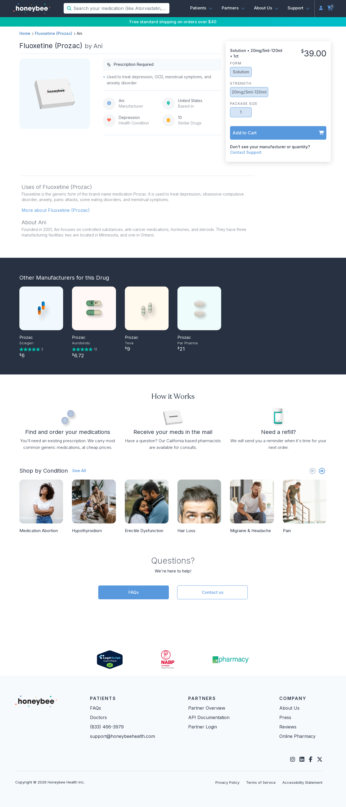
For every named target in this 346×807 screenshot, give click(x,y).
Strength (241, 83)
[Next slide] (322, 471)
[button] (201, 8)
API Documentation (208, 717)
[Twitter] (319, 759)
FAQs (133, 592)
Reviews (287, 727)
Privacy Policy (227, 782)
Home (24, 33)
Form (235, 63)
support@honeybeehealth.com (122, 736)
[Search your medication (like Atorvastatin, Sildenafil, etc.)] (120, 8)
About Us (289, 708)
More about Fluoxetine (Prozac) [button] (56, 210)
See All (79, 470)
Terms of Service (261, 782)
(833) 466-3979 (107, 727)
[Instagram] (292, 759)
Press (285, 717)
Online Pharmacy (297, 736)
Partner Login (202, 727)
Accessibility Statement (302, 782)
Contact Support (246, 152)
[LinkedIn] (301, 759)
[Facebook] (311, 759)
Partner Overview (206, 708)
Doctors (98, 717)
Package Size (243, 103)
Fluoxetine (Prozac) (53, 33)
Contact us (212, 592)
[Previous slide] (312, 471)
